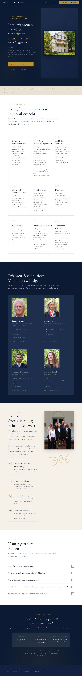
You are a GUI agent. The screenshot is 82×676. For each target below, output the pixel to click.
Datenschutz (17, 671)
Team (55, 2)
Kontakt (36, 671)
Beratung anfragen (68, 2)
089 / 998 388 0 (22, 639)
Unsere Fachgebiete (18, 70)
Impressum (7, 671)
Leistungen (46, 2)
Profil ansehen (18, 341)
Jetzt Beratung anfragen (21, 64)
